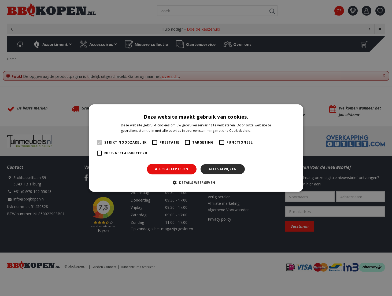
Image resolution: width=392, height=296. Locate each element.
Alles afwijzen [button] (223, 169)
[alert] (196, 148)
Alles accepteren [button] (171, 169)
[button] (196, 182)
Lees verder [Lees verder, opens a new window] (261, 130)
